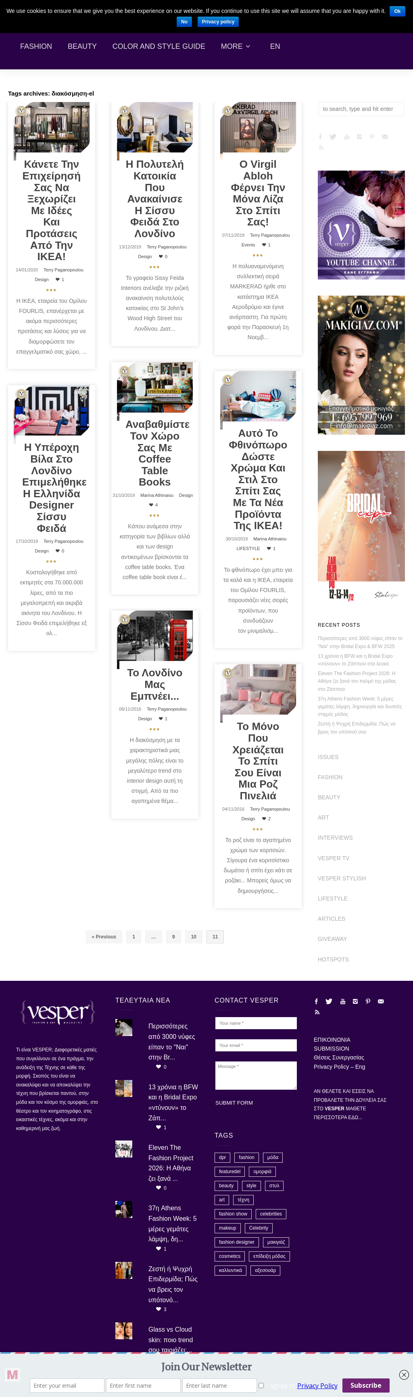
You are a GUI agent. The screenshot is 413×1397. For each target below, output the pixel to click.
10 (193, 937)
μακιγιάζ (276, 1242)
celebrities (271, 1214)
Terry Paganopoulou (63, 269)
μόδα (272, 1157)
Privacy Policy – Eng (339, 1066)
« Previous (104, 937)
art (222, 1200)
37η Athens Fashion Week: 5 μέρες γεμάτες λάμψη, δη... (172, 1224)
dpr (222, 1157)
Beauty (82, 46)
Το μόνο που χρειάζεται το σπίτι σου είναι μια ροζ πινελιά (258, 761)
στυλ (274, 1185)
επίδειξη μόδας (269, 1256)
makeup (227, 1228)
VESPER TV (333, 858)
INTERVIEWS (335, 837)
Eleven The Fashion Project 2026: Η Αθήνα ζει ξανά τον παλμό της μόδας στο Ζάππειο (357, 681)
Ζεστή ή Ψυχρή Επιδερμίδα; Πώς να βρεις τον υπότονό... (173, 1284)
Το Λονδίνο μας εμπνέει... (154, 684)
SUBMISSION (331, 1048)
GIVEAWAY (332, 939)
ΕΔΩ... (355, 1117)
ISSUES (328, 757)
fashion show (233, 1214)
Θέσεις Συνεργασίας (339, 1057)
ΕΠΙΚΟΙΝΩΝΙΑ (332, 1039)
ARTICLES (331, 918)
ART (323, 817)
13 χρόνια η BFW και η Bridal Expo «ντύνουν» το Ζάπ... (173, 1103)
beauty (226, 1185)
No (184, 22)
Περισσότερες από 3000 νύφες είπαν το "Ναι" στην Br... (171, 1042)
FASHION (330, 777)
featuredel (229, 1171)
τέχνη (243, 1200)
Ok (397, 11)
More (232, 46)
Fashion (36, 46)
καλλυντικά (230, 1270)
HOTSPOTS (333, 959)
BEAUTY (329, 797)
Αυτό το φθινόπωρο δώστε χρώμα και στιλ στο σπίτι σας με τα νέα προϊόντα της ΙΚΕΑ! (258, 479)
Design (41, 279)
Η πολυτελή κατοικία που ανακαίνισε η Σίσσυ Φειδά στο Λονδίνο (155, 199)
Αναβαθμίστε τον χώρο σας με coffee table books (157, 453)
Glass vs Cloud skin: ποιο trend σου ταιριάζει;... (170, 1339)
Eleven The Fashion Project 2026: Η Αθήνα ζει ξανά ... (170, 1163)
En (275, 46)
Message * (256, 1075)
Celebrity (258, 1228)
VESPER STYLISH (342, 878)
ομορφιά (262, 1171)
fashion (246, 1157)
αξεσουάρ (265, 1270)
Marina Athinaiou (156, 495)
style (251, 1185)
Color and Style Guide (159, 46)
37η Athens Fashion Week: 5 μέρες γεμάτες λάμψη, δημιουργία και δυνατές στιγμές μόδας (360, 706)
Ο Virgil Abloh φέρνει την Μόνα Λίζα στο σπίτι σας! (258, 193)
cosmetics (229, 1256)
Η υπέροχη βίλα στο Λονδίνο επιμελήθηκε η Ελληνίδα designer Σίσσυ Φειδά (54, 487)
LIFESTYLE (248, 548)
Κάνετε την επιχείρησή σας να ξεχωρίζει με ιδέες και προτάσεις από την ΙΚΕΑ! (52, 210)
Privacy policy (218, 22)
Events (248, 244)
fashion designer (236, 1242)
